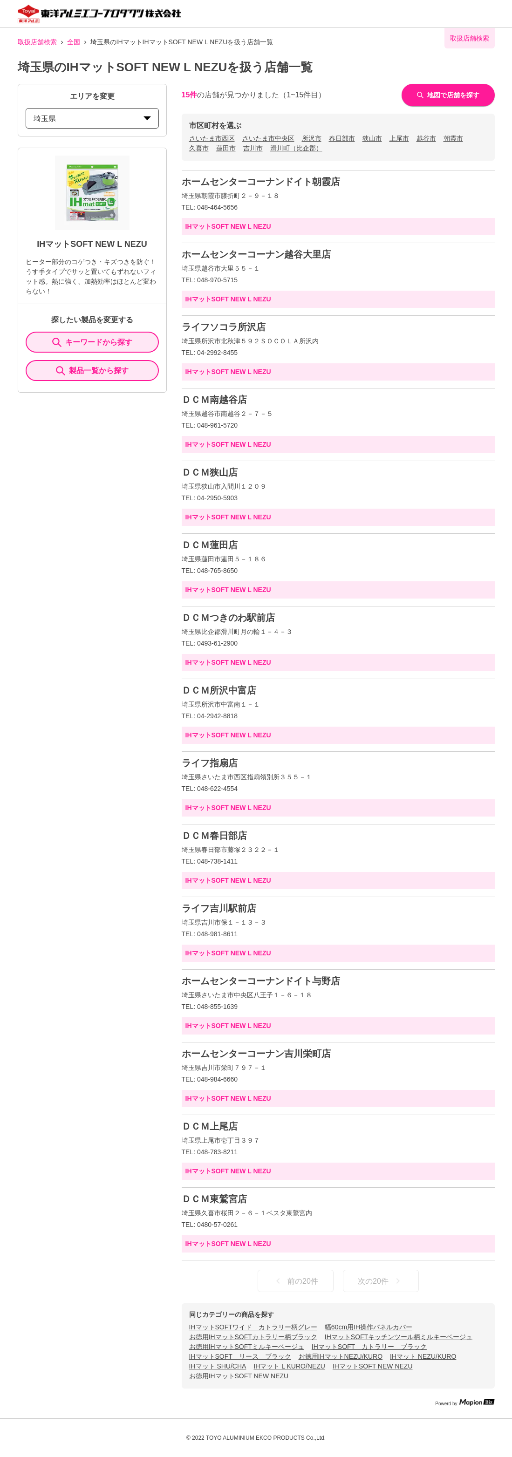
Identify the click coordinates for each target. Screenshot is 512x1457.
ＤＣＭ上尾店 (210, 1126)
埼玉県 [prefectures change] (92, 119)
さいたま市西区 (212, 138)
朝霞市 (453, 138)
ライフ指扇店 (210, 763)
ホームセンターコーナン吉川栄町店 (256, 1053)
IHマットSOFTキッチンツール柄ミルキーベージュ (398, 1337)
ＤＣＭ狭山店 (210, 472)
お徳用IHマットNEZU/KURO (340, 1356)
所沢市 (311, 138)
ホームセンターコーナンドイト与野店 (261, 981)
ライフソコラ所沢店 (224, 327)
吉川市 (253, 148)
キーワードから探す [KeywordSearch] (92, 342)
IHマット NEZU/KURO (423, 1356)
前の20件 (295, 1281)
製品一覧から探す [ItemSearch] (92, 370)
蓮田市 (226, 148)
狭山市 (372, 138)
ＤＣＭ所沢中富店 (219, 690)
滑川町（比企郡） (296, 148)
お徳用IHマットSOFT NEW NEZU (239, 1376)
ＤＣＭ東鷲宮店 (214, 1199)
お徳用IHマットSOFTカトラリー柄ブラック (253, 1337)
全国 (73, 42)
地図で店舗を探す (448, 95)
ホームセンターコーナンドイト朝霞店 (261, 182)
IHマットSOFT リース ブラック (240, 1356)
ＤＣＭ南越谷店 (214, 400)
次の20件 (380, 1281)
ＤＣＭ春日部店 (214, 836)
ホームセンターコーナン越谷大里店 (256, 254)
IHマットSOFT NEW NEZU (373, 1366)
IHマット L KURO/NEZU (289, 1366)
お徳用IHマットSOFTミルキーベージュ (246, 1346)
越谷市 (426, 138)
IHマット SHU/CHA (217, 1366)
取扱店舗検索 (37, 42)
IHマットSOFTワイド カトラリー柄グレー (253, 1327)
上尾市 (399, 138)
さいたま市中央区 (268, 138)
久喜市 (199, 148)
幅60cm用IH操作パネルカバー (368, 1327)
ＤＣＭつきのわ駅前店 (228, 618)
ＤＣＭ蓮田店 (210, 545)
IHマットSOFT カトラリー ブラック (369, 1346)
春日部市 (342, 138)
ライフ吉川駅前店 (219, 908)
